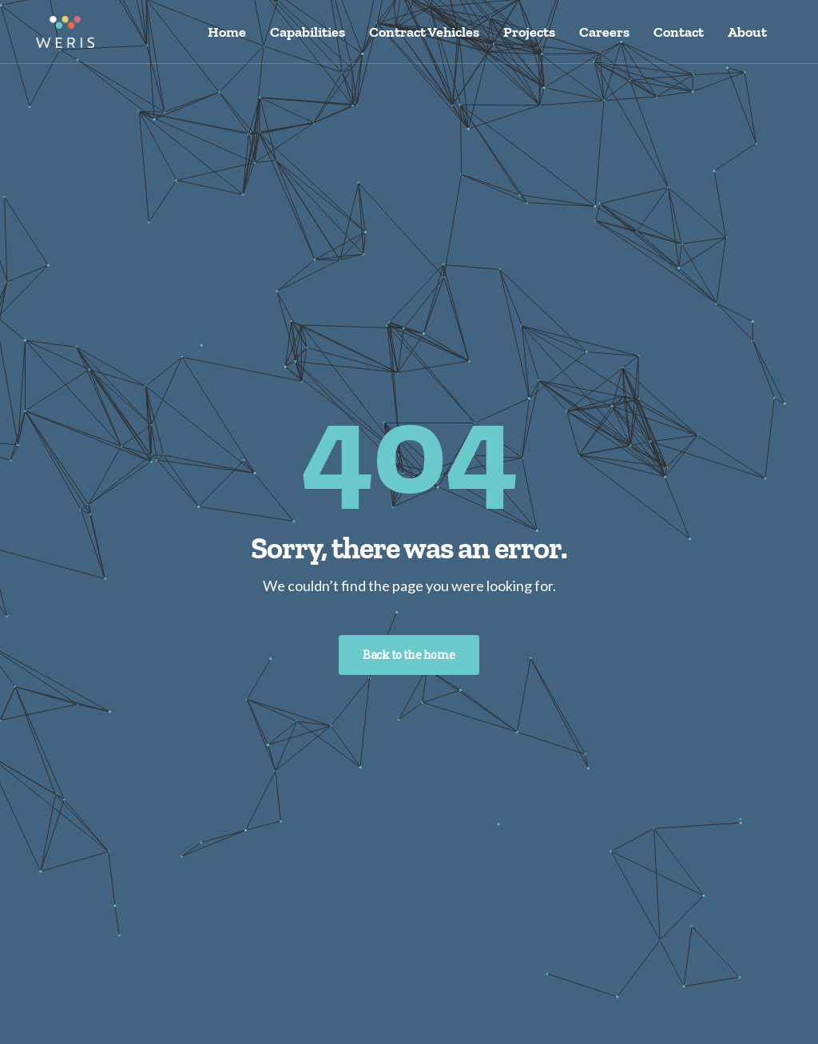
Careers (604, 32)
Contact (678, 32)
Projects (529, 32)
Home (227, 32)
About (747, 32)
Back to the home (409, 654)
